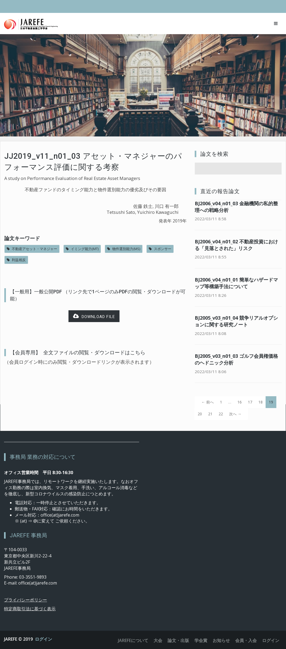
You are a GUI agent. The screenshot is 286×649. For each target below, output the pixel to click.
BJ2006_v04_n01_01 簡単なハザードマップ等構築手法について (236, 283)
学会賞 (200, 640)
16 (239, 402)
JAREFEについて (133, 640)
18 (260, 402)
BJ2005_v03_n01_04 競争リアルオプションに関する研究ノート (236, 321)
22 (221, 413)
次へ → (235, 413)
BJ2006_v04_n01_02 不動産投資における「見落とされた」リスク (236, 244)
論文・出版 (178, 640)
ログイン (43, 639)
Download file (94, 316)
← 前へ (207, 402)
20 (200, 413)
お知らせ (221, 640)
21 (210, 413)
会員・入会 (246, 640)
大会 (158, 640)
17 (250, 402)
